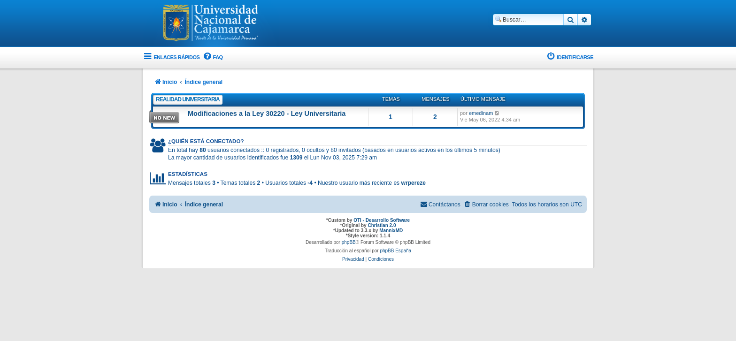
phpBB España (395, 250)
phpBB (349, 242)
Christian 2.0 (382, 225)
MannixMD (391, 230)
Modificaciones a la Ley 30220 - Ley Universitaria (266, 113)
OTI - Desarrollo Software (381, 220)
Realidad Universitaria (188, 99)
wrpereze (413, 183)
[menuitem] (212, 57)
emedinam (481, 113)
